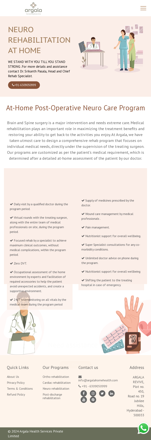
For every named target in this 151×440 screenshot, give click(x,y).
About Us (13, 376)
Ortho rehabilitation (56, 376)
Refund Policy (16, 394)
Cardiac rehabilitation (57, 382)
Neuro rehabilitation (56, 388)
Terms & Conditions (20, 388)
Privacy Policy (16, 382)
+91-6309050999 (24, 85)
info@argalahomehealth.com (98, 378)
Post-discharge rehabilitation (52, 396)
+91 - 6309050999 (92, 386)
